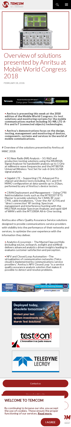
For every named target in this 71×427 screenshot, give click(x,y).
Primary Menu (66, 4)
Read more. (45, 416)
